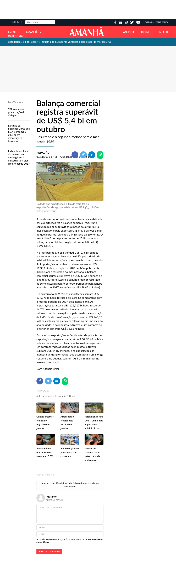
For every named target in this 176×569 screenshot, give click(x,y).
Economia (60, 395)
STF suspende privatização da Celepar (16, 112)
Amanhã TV (34, 32)
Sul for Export (44, 395)
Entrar (148, 22)
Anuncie (129, 32)
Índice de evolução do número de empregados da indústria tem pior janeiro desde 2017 (19, 157)
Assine (145, 32)
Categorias (16, 36)
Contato (162, 32)
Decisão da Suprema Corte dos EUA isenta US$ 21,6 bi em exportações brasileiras (19, 133)
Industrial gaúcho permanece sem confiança (69, 452)
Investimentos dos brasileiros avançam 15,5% (44, 452)
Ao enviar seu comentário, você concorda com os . (69, 541)
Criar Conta (162, 22)
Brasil (72, 395)
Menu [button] (17, 22)
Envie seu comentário (49, 551)
